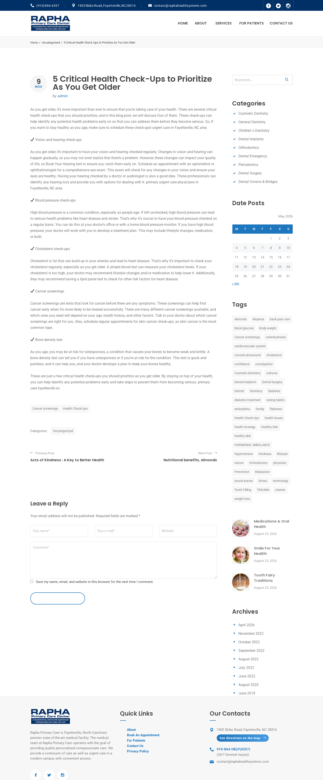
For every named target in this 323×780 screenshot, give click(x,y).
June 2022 (246, 676)
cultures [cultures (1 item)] (271, 373)
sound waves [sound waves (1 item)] (243, 481)
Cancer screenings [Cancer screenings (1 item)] (247, 337)
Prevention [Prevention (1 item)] (241, 472)
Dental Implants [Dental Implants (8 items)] (245, 382)
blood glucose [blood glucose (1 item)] (244, 328)
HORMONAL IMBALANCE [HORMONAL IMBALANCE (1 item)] (252, 445)
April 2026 (246, 625)
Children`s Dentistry (253, 130)
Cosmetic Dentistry (253, 113)
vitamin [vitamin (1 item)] (280, 490)
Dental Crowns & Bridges (257, 182)
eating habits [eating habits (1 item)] (275, 400)
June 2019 (246, 693)
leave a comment (57, 598)
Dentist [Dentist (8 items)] (239, 391)
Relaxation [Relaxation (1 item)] (262, 472)
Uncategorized (51, 42)
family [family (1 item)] (260, 409)
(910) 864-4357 (47, 5)
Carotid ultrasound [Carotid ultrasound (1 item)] (247, 355)
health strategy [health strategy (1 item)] (244, 427)
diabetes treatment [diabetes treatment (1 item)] (247, 400)
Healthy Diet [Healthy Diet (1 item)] (269, 427)
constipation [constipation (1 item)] (264, 364)
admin (62, 96)
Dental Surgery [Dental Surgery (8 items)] (272, 382)
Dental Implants (251, 139)
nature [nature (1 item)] (239, 463)
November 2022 (251, 633)
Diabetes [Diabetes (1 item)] (274, 391)
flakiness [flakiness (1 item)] (276, 409)
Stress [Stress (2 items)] (262, 481)
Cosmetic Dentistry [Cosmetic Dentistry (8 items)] (247, 373)
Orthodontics (248, 147)
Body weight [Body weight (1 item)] (268, 328)
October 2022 (249, 642)
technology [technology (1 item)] (280, 481)
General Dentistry (252, 122)
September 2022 (251, 650)
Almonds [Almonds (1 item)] (240, 319)
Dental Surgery (250, 173)
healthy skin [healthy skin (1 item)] (242, 436)
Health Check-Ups (75, 408)
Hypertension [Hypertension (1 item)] (243, 454)
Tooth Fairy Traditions (264, 578)
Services (223, 23)
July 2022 (246, 668)
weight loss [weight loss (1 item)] (242, 499)
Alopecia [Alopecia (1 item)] (258, 319)
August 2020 (248, 685)
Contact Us (281, 23)
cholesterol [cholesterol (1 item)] (274, 355)
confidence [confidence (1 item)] (242, 364)
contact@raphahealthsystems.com (180, 5)
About (201, 23)
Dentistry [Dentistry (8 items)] (256, 391)
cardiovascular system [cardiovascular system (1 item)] (250, 346)
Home (183, 23)
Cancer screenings (45, 408)
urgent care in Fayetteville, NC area (179, 127)
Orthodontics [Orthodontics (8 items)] (258, 463)
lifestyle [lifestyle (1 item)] (282, 454)
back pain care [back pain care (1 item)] (280, 319)
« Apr (235, 283)
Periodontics (248, 165)
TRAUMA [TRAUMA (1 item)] (263, 490)
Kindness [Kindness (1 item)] (265, 454)
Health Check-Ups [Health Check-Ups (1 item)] (246, 418)
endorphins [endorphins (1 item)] (242, 409)
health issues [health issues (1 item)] (274, 418)
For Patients (251, 23)
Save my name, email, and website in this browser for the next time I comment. (95, 582)
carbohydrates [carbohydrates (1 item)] (276, 337)
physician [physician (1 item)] (279, 463)
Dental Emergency (252, 156)
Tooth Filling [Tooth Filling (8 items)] (242, 490)
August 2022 (248, 659)
